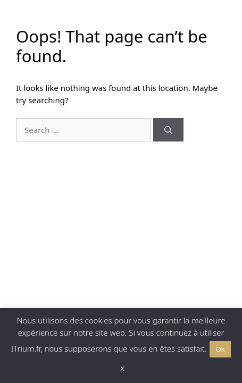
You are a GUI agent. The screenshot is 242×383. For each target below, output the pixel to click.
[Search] (168, 130)
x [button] (122, 368)
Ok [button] (220, 349)
